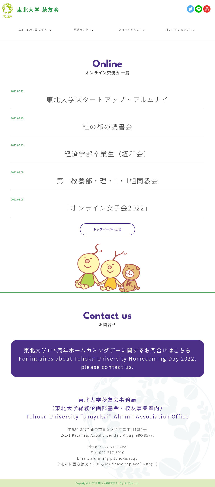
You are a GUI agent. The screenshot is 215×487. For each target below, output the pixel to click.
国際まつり (81, 29)
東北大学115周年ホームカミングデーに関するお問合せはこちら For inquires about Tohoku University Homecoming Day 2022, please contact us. (107, 358)
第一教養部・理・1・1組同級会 (107, 180)
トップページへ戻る (107, 229)
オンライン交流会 (178, 29)
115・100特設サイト (32, 29)
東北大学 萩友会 (38, 9)
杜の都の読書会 (107, 126)
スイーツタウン (129, 29)
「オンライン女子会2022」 (107, 207)
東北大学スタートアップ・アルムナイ (107, 99)
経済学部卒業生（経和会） (107, 153)
